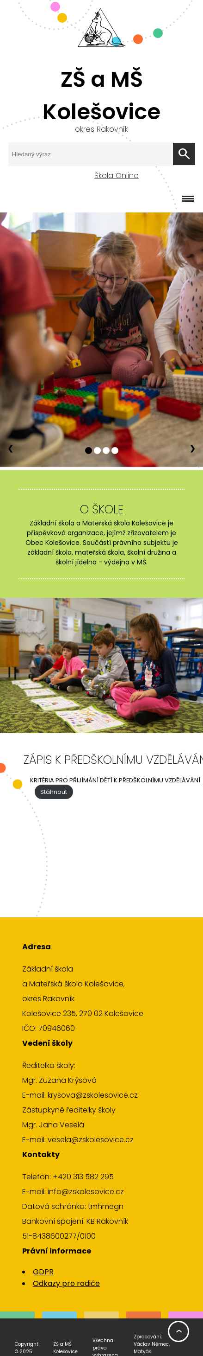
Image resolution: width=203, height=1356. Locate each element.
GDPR (43, 1271)
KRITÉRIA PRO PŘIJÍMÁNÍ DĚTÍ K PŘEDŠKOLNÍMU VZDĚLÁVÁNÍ (115, 780)
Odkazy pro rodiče (66, 1283)
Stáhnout (53, 792)
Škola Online (116, 175)
